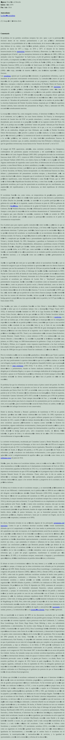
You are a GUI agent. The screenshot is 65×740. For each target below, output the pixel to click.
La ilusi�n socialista (8, 16)
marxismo (57, 87)
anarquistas (21, 51)
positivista (57, 317)
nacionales (56, 607)
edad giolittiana (17, 366)
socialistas (7, 76)
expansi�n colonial (37, 610)
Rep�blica (14, 206)
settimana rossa (6, 458)
